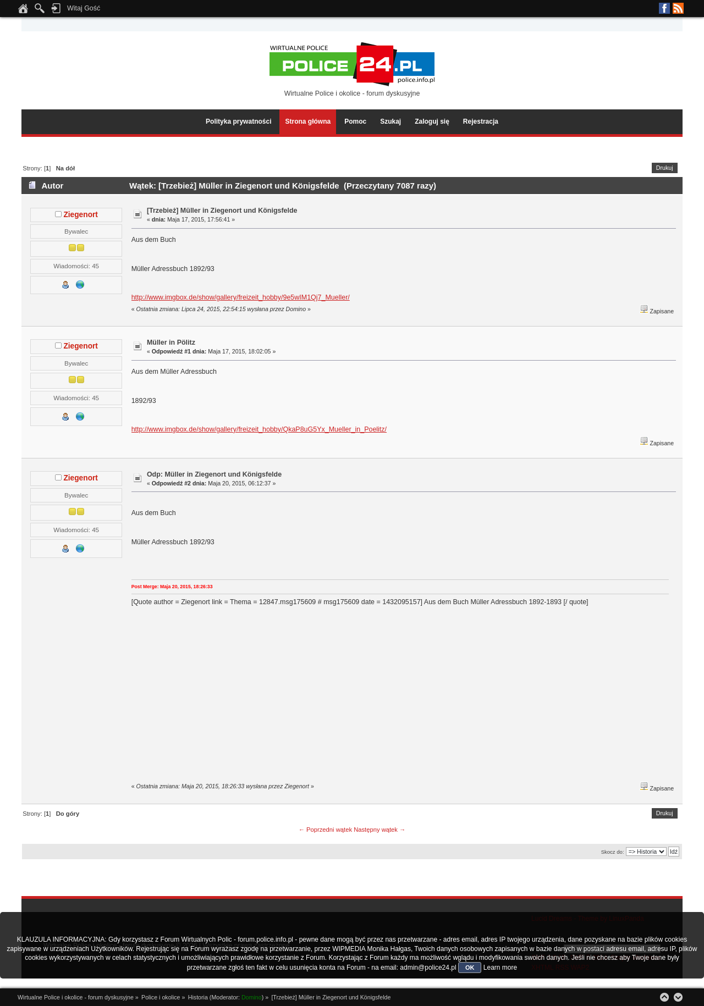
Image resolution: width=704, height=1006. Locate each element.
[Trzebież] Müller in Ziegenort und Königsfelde (222, 210)
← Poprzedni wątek (325, 829)
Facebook (664, 8)
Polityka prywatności (238, 121)
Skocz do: (612, 852)
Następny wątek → (379, 829)
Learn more (500, 967)
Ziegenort (80, 215)
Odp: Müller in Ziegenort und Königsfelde (214, 474)
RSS (678, 8)
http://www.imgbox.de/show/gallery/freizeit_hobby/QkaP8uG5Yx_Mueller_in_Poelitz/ (259, 429)
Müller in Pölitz (171, 342)
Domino (251, 997)
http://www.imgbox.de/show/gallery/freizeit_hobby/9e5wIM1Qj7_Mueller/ (240, 297)
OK (470, 967)
